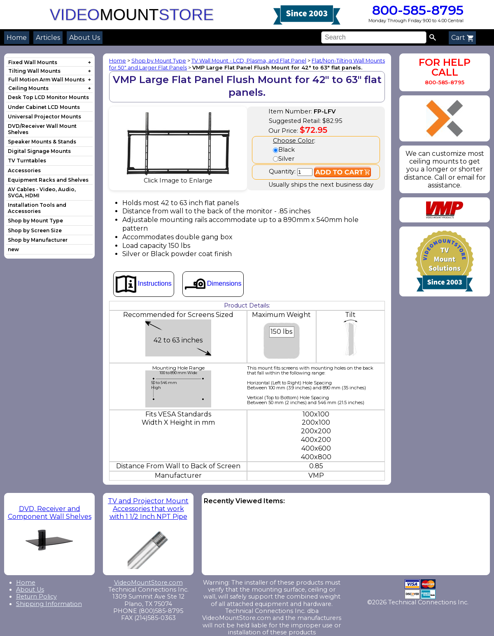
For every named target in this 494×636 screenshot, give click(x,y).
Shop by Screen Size (35, 230)
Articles (48, 38)
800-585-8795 (416, 10)
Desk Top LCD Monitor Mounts (48, 97)
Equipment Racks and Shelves (48, 180)
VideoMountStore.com (148, 582)
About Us (84, 38)
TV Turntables (27, 160)
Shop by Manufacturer (38, 240)
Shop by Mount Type (35, 220)
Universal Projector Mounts (44, 116)
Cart (462, 38)
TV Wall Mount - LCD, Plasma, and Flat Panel (248, 61)
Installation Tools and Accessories (37, 208)
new (13, 249)
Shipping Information (49, 604)
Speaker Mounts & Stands (42, 142)
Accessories (24, 170)
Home (17, 38)
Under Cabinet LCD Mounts (44, 107)
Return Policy (36, 596)
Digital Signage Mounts (39, 151)
